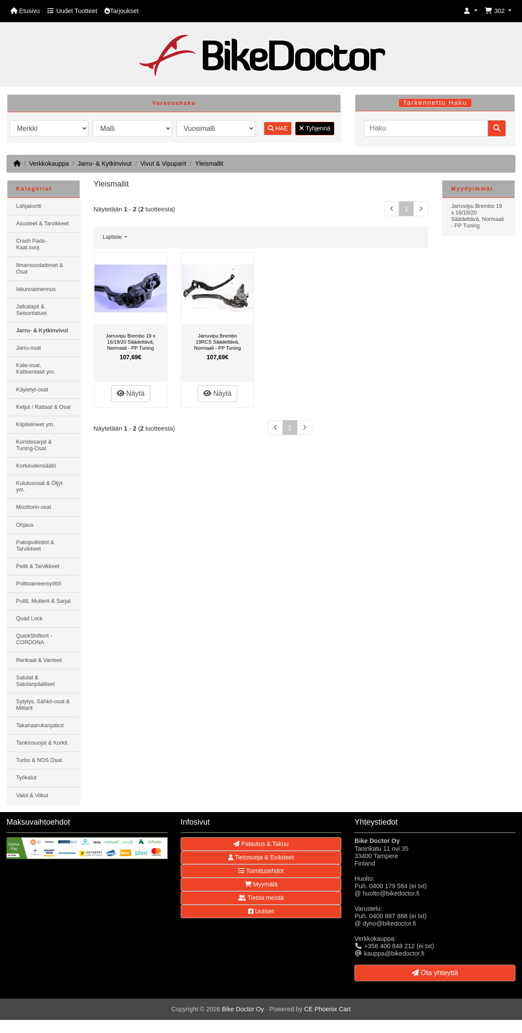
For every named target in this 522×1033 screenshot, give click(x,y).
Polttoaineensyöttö (38, 584)
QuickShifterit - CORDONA (34, 639)
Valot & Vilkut (32, 795)
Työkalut (26, 778)
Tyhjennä (314, 128)
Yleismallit (209, 163)
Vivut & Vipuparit (163, 163)
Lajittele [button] (113, 237)
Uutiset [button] (261, 911)
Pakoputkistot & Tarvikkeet (35, 545)
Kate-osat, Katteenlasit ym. (35, 368)
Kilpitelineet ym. (35, 424)
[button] (471, 11)
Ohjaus (25, 525)
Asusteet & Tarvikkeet (42, 224)
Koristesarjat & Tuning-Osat (34, 445)
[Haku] (426, 128)
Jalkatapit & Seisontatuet (31, 310)
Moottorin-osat (33, 507)
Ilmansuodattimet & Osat (39, 268)
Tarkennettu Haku (435, 102)
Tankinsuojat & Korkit (41, 743)
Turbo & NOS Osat (39, 760)
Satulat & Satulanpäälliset (35, 681)
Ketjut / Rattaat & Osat (43, 407)
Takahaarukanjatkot (40, 725)
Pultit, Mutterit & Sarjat (43, 601)
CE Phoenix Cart (327, 1009)
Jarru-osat (28, 348)
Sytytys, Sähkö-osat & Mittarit (43, 705)
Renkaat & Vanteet (39, 660)
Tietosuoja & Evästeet (261, 857)
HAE (278, 128)
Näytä (131, 393)
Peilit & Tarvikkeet (37, 566)
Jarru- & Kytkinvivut (104, 163)
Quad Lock (29, 618)
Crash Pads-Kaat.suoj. (31, 244)
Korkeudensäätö (36, 466)
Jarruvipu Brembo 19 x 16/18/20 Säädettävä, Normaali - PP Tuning (130, 341)
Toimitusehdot (260, 870)
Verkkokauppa (49, 163)
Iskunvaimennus (36, 289)
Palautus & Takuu (261, 843)
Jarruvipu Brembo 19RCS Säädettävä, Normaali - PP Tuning (217, 341)
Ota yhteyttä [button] (435, 972)
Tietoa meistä (261, 897)
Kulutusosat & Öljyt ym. (39, 486)
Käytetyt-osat (32, 390)
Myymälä (261, 884)
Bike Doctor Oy (243, 1009)
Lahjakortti (28, 206)
